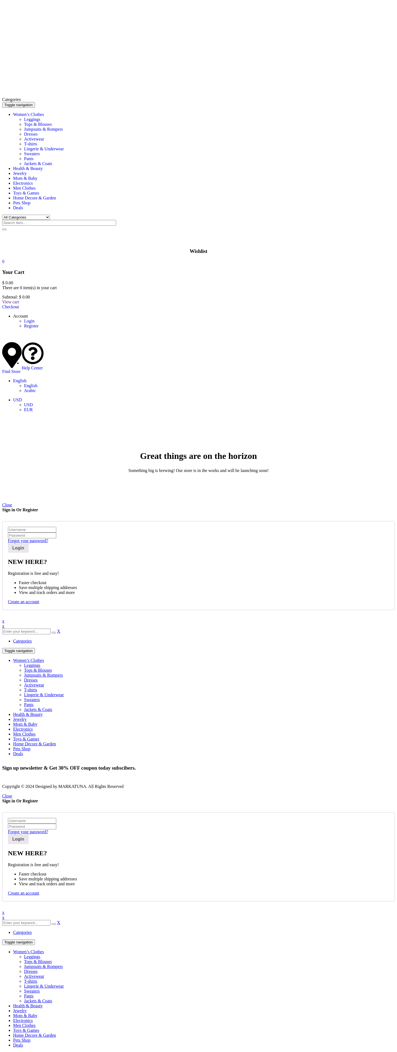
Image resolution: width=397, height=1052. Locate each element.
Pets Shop (22, 748)
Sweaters (32, 699)
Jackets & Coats (38, 709)
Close (7, 505)
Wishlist (198, 251)
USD (17, 400)
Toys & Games (26, 739)
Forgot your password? (28, 540)
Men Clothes (24, 734)
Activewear (34, 685)
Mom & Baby (25, 724)
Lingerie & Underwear (44, 694)
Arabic (30, 390)
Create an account (23, 601)
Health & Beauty (28, 714)
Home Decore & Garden (34, 744)
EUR (28, 409)
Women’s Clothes (28, 660)
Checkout (10, 306)
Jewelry (20, 719)
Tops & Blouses (38, 670)
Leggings (32, 665)
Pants (29, 704)
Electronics (23, 729)
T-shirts (30, 690)
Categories (22, 641)
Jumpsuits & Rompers (43, 675)
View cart (10, 302)
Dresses (31, 680)
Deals (18, 753)
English (19, 380)
